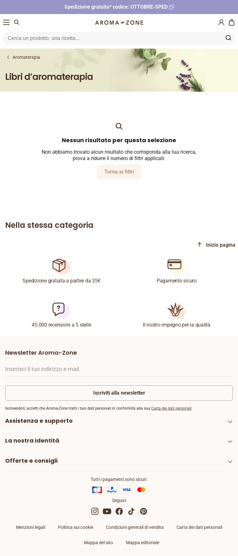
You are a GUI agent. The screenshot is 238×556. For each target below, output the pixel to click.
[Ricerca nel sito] (111, 38)
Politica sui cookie (75, 527)
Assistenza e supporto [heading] (39, 421)
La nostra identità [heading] (32, 440)
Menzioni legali (30, 527)
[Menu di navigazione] (6, 22)
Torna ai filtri (119, 172)
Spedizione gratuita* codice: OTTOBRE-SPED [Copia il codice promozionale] (116, 7)
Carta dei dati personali (171, 408)
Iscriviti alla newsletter (119, 393)
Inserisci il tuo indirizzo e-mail (42, 369)
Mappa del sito (98, 542)
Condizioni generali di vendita (135, 527)
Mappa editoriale (142, 542)
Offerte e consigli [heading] (31, 461)
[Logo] (119, 22)
